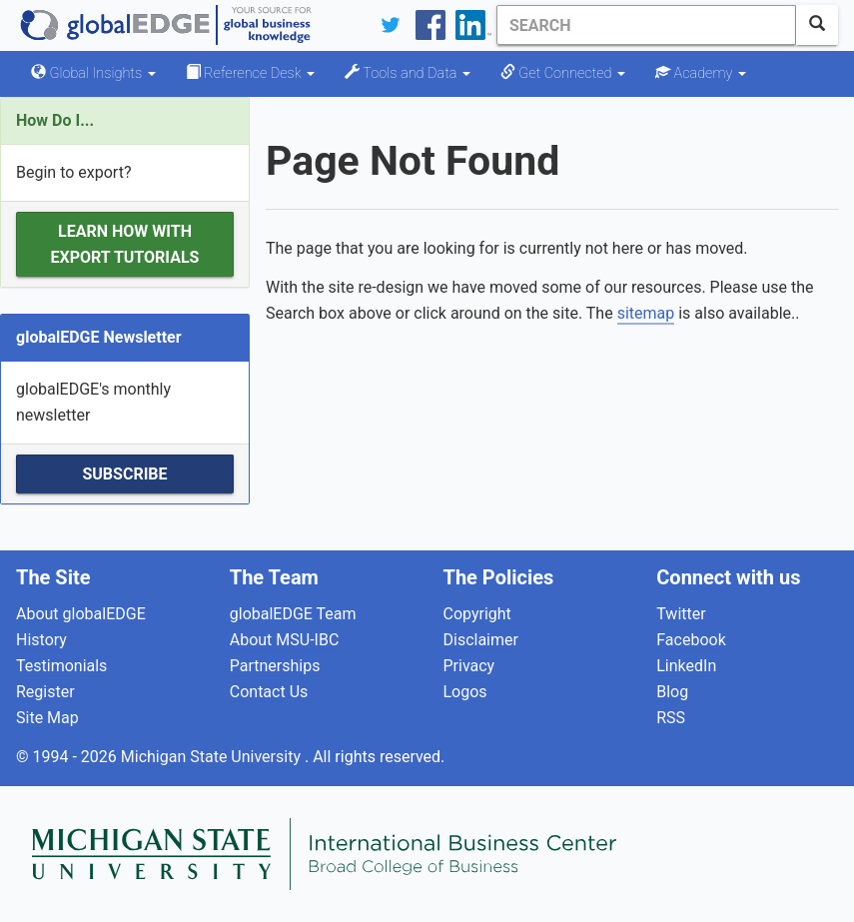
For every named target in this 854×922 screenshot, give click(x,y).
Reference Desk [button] (251, 73)
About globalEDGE (81, 613)
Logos (465, 691)
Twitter (680, 613)
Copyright (477, 613)
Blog (672, 691)
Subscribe (124, 473)
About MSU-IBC (285, 639)
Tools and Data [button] (407, 73)
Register (45, 691)
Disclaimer (480, 639)
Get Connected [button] (562, 73)
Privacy (469, 665)
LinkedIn (686, 665)
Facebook (690, 639)
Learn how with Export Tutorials (125, 244)
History (41, 639)
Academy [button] (700, 73)
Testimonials (61, 665)
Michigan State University (213, 756)
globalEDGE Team (293, 613)
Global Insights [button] (93, 73)
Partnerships (275, 665)
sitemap (646, 313)
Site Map (47, 717)
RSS (670, 717)
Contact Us (269, 691)
